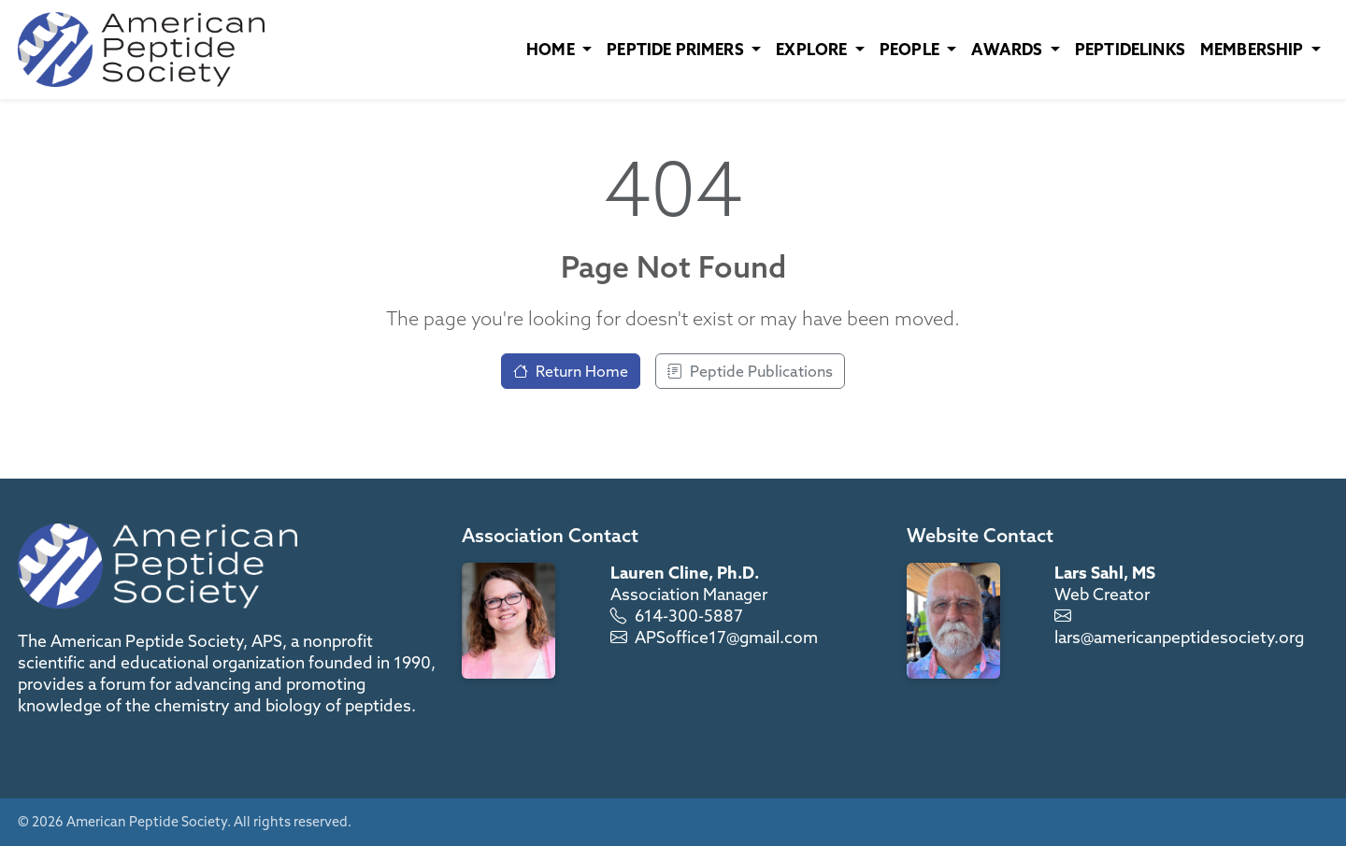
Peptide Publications (750, 371)
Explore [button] (813, 49)
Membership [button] (1254, 49)
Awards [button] (1008, 49)
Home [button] (552, 49)
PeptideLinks (1130, 49)
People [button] (911, 49)
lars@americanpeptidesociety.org (1179, 637)
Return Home (570, 371)
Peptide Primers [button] (677, 49)
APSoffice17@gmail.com (726, 637)
